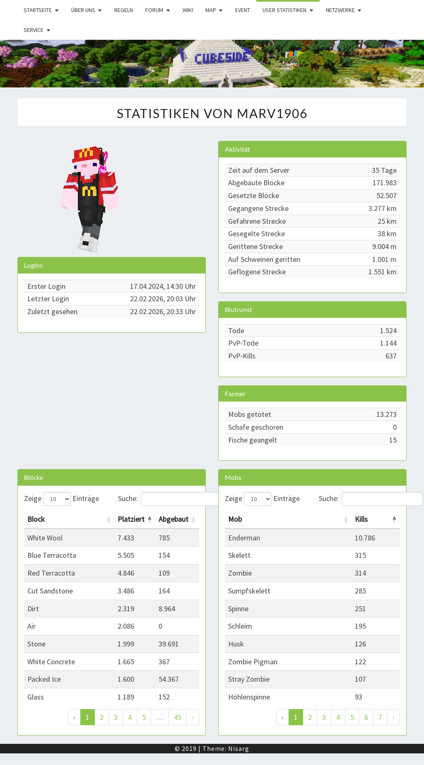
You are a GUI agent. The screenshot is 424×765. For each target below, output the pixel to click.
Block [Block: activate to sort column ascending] (36, 519)
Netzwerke (340, 10)
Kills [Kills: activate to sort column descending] (361, 519)
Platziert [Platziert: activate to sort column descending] (131, 519)
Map (210, 10)
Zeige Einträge (61, 499)
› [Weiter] (193, 717)
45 (177, 717)
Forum (154, 10)
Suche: (159, 499)
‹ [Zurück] (74, 717)
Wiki (188, 10)
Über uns (83, 10)
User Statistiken (284, 10)
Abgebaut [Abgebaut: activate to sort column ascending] (173, 519)
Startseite (38, 10)
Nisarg (238, 748)
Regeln (123, 10)
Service (33, 30)
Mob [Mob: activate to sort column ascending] (235, 519)
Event (242, 10)
